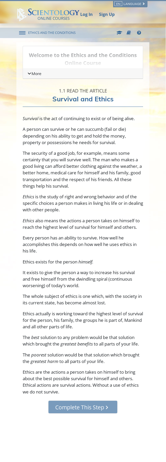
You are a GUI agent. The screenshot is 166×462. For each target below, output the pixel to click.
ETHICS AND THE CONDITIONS (52, 32)
